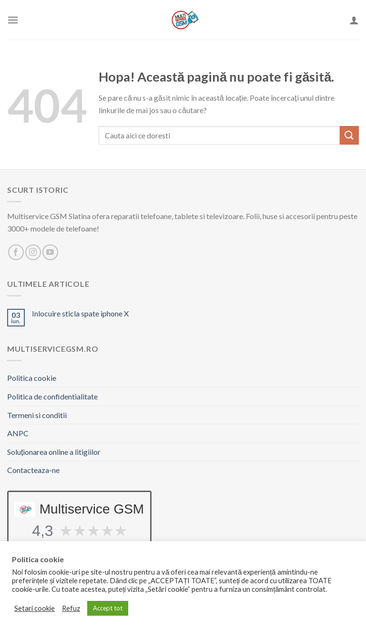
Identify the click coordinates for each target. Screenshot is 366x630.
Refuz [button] (71, 608)
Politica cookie (31, 377)
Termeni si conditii (37, 415)
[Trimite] (349, 135)
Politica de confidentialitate (52, 396)
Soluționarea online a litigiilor (54, 451)
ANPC (18, 433)
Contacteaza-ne (33, 469)
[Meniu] (13, 20)
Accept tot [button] (107, 608)
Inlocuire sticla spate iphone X (80, 313)
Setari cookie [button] (34, 608)
